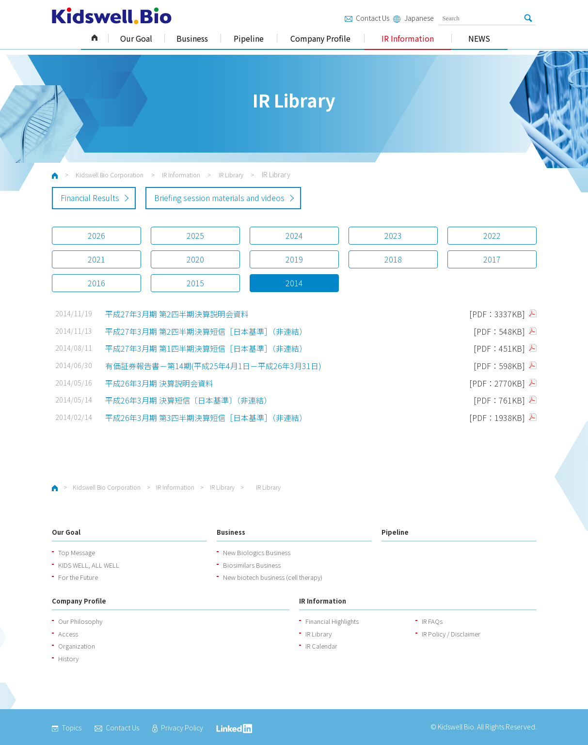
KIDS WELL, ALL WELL (88, 565)
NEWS (479, 38)
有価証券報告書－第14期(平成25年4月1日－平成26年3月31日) (213, 366)
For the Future (78, 577)
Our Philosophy (80, 621)
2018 (393, 259)
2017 (492, 259)
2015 (195, 283)
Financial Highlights (332, 621)
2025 (195, 235)
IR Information (407, 38)
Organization (76, 646)
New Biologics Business (256, 552)
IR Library (231, 175)
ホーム (55, 175)
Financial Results (90, 197)
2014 (294, 283)
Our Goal (136, 38)
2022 (492, 235)
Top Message (76, 552)
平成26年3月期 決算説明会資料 (159, 383)
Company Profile (320, 38)
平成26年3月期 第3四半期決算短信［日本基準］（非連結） (206, 417)
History (68, 658)
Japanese (413, 18)
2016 (96, 283)
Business (192, 38)
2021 (96, 259)
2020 (195, 259)
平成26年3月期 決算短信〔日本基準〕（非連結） (188, 400)
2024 (294, 235)
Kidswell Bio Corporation (94, 38)
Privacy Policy (177, 727)
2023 (393, 235)
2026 (96, 235)
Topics (66, 727)
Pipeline (249, 38)
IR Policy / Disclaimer (451, 633)
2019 (294, 259)
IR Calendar (321, 646)
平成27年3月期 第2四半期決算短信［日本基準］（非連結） (206, 331)
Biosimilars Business (252, 565)
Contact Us (367, 18)
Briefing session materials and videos (219, 197)
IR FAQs (432, 621)
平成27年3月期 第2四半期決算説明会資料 (177, 314)
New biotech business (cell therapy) (272, 577)
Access (68, 633)
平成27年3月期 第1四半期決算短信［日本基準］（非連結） (206, 348)
